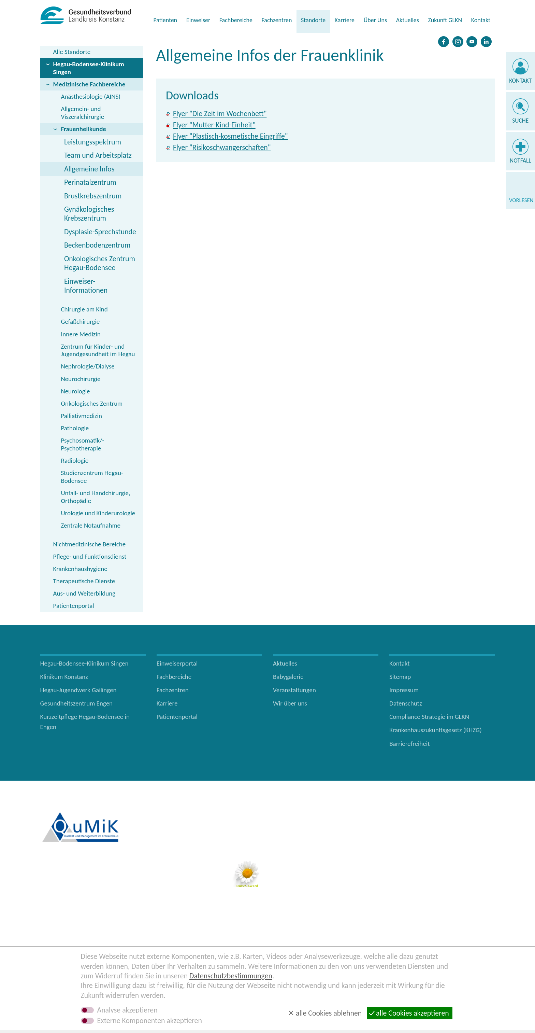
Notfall (520, 160)
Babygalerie (288, 677)
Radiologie (74, 460)
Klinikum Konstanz (64, 677)
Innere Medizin (80, 334)
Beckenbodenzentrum (97, 245)
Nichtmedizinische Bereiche (89, 544)
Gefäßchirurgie (80, 321)
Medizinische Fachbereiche (89, 84)
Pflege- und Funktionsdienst (90, 556)
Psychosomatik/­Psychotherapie (82, 444)
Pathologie (75, 428)
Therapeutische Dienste (84, 581)
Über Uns (375, 20)
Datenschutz (405, 703)
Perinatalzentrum (90, 182)
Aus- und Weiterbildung (84, 593)
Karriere (345, 20)
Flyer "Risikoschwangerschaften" (222, 147)
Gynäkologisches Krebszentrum (89, 214)
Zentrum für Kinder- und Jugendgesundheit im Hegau (98, 350)
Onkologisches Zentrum (91, 403)
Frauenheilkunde (83, 129)
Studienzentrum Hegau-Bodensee (92, 477)
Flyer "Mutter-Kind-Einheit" (214, 124)
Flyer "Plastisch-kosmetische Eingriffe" (230, 136)
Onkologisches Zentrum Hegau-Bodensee (99, 263)
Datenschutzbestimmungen (230, 975)
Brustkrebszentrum (93, 195)
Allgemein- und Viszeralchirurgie (82, 113)
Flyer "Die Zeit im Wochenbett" (219, 113)
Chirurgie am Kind (84, 309)
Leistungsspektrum (92, 141)
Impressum (404, 690)
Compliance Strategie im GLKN (429, 717)
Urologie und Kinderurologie (98, 513)
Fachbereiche (235, 20)
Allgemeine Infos (89, 168)
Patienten (165, 20)
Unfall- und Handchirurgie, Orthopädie (95, 497)
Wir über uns (290, 703)
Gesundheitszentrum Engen (76, 703)
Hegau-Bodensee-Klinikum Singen (88, 68)
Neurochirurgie (80, 379)
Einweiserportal (177, 663)
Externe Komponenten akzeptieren (149, 1021)
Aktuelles (407, 20)
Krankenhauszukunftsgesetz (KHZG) (435, 730)
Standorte (313, 20)
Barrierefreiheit (409, 744)
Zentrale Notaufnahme (90, 525)
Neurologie (75, 391)
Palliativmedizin (81, 416)
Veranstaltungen (294, 690)
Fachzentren (276, 20)
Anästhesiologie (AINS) (90, 96)
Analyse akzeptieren (127, 1010)
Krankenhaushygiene (80, 569)
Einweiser (198, 20)
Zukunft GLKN (445, 20)
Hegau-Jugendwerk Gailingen (78, 690)
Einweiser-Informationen (85, 286)
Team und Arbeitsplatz (98, 155)
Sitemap (400, 677)
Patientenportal (73, 606)
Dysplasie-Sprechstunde (100, 231)
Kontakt (480, 20)
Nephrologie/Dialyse (87, 366)
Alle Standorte (72, 52)
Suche (520, 120)
